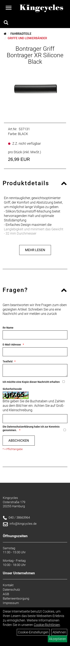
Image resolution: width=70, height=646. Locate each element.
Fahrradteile (20, 33)
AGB (6, 594)
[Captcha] (35, 418)
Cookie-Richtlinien (47, 625)
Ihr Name (8, 327)
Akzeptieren (57, 639)
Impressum (11, 603)
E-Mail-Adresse (12, 344)
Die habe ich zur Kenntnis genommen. (31, 428)
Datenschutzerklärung (20, 426)
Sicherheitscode (12, 388)
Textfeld (8, 361)
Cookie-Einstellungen (33, 632)
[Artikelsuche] (6, 23)
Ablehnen (59, 632)
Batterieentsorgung (16, 598)
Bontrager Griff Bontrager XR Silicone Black (35, 55)
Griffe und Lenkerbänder (27, 38)
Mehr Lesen (35, 250)
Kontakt (8, 585)
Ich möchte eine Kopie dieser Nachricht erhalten (31, 381)
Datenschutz (11, 589)
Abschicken (18, 440)
